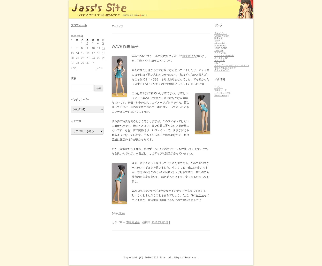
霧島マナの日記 (221, 70)
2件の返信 (118, 213)
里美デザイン (220, 33)
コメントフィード (222, 92)
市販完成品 (133, 222)
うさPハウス (220, 53)
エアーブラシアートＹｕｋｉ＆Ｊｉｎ (231, 65)
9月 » (100, 68)
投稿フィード (220, 89)
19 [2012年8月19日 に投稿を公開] (103, 53)
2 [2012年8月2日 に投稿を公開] (87, 43)
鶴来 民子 (188, 56)
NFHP (217, 40)
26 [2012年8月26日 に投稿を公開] (103, 58)
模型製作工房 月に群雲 (225, 67)
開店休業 (218, 38)
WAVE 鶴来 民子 (125, 46)
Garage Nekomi (222, 35)
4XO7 (217, 62)
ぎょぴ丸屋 (219, 60)
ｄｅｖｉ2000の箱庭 (224, 55)
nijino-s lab (219, 43)
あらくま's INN (221, 57)
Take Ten (218, 50)
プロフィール (79, 25)
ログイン (218, 87)
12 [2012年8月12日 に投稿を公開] (103, 48)
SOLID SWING (220, 48)
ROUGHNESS (220, 45)
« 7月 (74, 68)
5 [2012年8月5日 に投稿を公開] (103, 43)
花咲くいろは (145, 60)
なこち (200, 195)
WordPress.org (221, 95)
